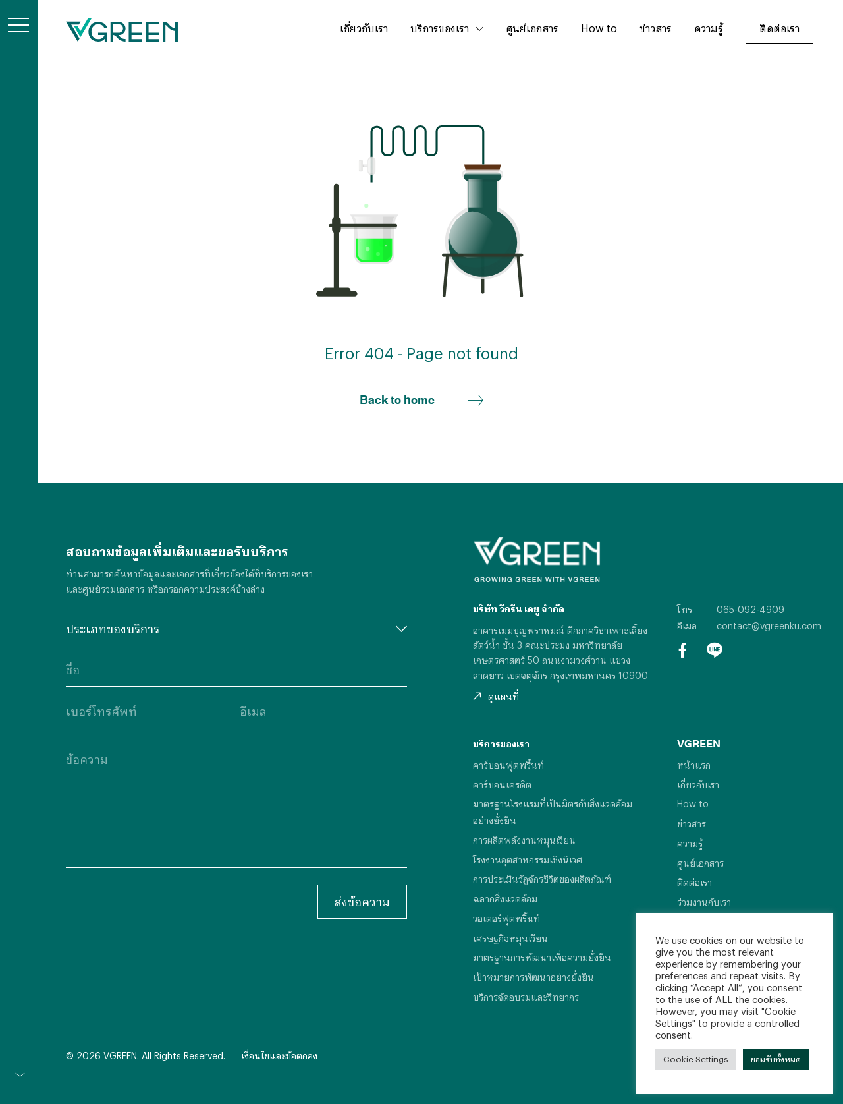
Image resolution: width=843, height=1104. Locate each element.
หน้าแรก (694, 765)
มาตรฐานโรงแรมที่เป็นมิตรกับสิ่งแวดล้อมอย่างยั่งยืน (552, 812)
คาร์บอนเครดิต (502, 785)
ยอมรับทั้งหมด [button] (776, 1059)
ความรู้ (708, 28)
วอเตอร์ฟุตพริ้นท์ (506, 918)
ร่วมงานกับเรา (704, 902)
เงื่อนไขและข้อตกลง (279, 1055)
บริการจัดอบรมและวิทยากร (526, 997)
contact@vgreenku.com (769, 626)
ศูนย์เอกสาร (532, 28)
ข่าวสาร (655, 28)
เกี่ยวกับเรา (364, 28)
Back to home (421, 401)
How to (599, 28)
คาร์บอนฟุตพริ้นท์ (508, 765)
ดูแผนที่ (496, 696)
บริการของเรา (439, 28)
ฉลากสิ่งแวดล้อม (505, 899)
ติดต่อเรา (779, 28)
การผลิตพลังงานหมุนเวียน (524, 840)
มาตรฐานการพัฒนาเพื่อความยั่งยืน (542, 957)
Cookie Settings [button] (695, 1059)
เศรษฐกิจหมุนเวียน (510, 938)
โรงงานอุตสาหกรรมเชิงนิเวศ (527, 860)
